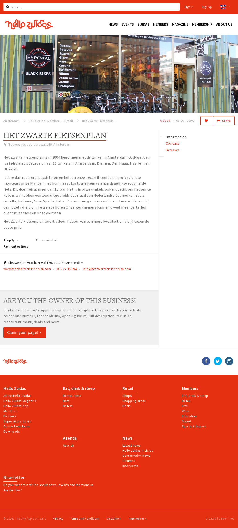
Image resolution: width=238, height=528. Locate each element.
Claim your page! (24, 332)
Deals (126, 406)
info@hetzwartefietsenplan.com (107, 269)
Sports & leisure (194, 426)
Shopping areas (134, 401)
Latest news (131, 445)
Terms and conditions (85, 519)
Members (10, 411)
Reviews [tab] (172, 149)
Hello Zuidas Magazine (20, 401)
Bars (66, 401)
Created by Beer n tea (220, 519)
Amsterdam (138, 519)
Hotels (68, 406)
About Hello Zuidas (17, 396)
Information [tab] (176, 136)
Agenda (70, 438)
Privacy (58, 519)
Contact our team (16, 426)
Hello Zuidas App (16, 406)
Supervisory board (17, 421)
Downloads (11, 431)
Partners (9, 416)
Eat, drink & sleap (195, 396)
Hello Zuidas (14, 388)
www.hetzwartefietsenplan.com (27, 269)
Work (186, 411)
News (127, 438)
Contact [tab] (172, 143)
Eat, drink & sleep (79, 388)
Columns (128, 461)
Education (189, 416)
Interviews (130, 466)
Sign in (189, 7)
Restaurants (72, 396)
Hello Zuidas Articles (137, 450)
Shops (127, 396)
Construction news (136, 455)
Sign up (207, 7)
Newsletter (13, 477)
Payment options (15, 246)
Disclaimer (113, 519)
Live (185, 406)
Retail (127, 388)
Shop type (10, 240)
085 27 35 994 (67, 269)
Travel (186, 421)
